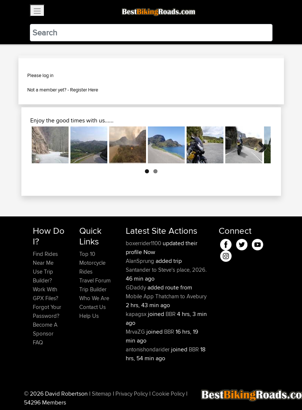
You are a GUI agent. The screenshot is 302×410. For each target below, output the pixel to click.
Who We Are (94, 298)
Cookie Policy (168, 393)
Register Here (84, 89)
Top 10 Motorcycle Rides (92, 262)
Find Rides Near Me (45, 258)
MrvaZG (136, 332)
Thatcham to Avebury (180, 296)
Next (259, 145)
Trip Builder (93, 289)
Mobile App (140, 296)
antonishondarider (148, 349)
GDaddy (136, 287)
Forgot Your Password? (47, 311)
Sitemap (101, 393)
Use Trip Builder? (43, 276)
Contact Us (92, 307)
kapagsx (137, 314)
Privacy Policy (131, 393)
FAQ (38, 342)
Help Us (89, 316)
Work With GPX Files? (45, 293)
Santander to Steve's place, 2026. (166, 270)
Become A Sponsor (45, 329)
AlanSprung (141, 261)
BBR (171, 314)
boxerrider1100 (144, 243)
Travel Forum (95, 280)
